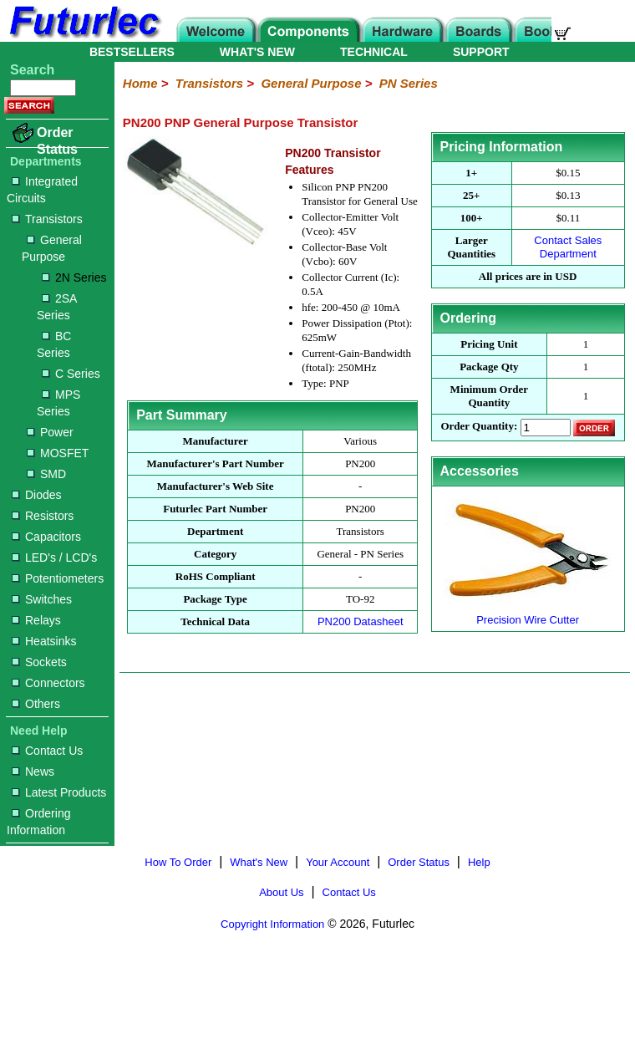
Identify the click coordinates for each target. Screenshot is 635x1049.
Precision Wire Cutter (528, 613)
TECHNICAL (374, 52)
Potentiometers (58, 578)
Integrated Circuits (42, 190)
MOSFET (58, 453)
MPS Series (58, 403)
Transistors (47, 219)
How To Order (178, 862)
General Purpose (52, 248)
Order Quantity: (478, 426)
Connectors (48, 683)
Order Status (57, 140)
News (33, 771)
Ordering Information (38, 822)
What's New (258, 862)
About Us (281, 892)
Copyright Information (272, 924)
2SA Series (57, 307)
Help (479, 862)
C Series (71, 373)
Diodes (37, 495)
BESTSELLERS (132, 52)
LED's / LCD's (54, 557)
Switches (42, 599)
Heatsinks (44, 641)
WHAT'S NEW (257, 52)
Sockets (39, 662)
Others (36, 703)
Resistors (43, 515)
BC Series (54, 344)
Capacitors (46, 536)
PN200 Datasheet (361, 621)
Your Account (337, 862)
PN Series (408, 83)
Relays (36, 620)
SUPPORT (481, 52)
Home (140, 83)
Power (50, 432)
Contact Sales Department (568, 247)
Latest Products (59, 792)
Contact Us (47, 750)
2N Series (74, 277)
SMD (46, 474)
